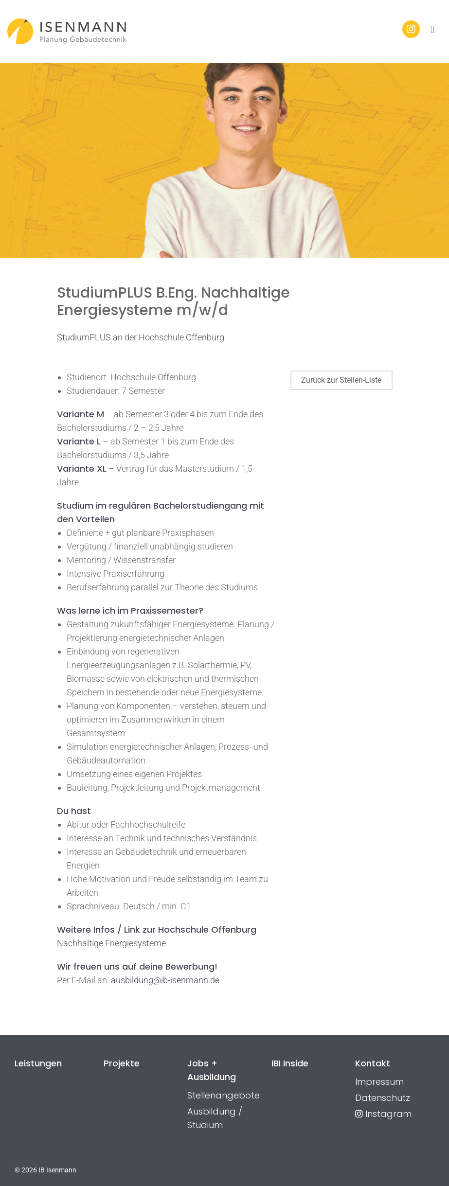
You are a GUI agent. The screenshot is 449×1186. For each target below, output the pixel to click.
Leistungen (38, 1063)
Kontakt (372, 1063)
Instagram (383, 1114)
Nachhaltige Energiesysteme (111, 943)
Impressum (379, 1082)
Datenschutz (382, 1098)
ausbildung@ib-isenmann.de (165, 980)
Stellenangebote (223, 1095)
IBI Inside (289, 1063)
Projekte (122, 1063)
